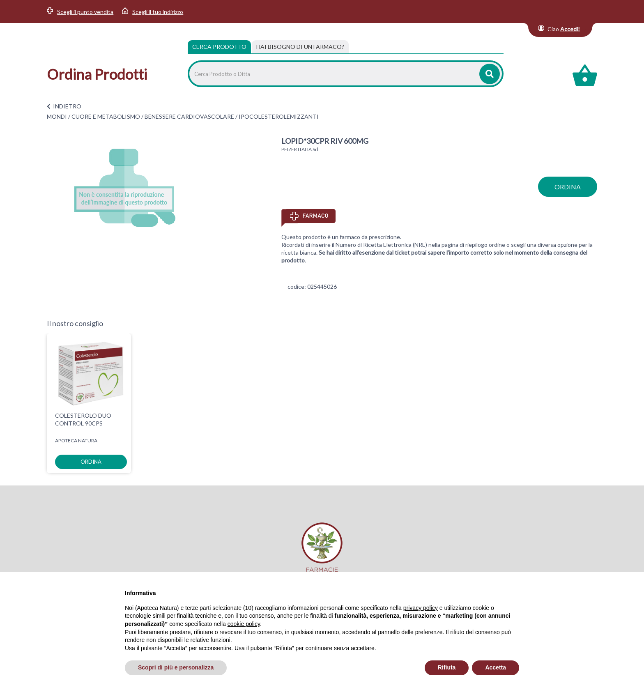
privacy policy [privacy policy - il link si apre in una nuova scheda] (420, 608)
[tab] (300, 46)
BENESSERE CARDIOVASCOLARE (189, 116)
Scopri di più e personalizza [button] (176, 667)
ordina (567, 187)
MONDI (57, 116)
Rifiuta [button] (447, 667)
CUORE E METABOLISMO (105, 116)
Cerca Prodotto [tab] (219, 46)
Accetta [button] (495, 667)
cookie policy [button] (244, 624)
